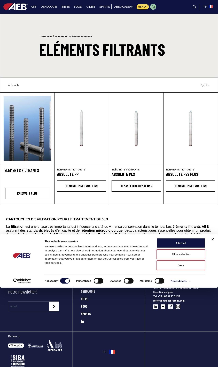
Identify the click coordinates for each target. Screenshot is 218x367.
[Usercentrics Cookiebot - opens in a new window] (22, 360)
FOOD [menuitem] (78, 6)
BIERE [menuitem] (65, 6)
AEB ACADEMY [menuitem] (124, 6)
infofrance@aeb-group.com (168, 300)
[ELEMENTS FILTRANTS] (27, 128)
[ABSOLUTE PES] (136, 128)
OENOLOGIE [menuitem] (49, 6)
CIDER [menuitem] (90, 6)
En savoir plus (27, 193)
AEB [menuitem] (33, 6)
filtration (61, 36)
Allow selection (181, 333)
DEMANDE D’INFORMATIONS (82, 186)
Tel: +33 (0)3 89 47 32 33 (166, 296)
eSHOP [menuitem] (142, 6)
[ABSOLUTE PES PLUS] (191, 128)
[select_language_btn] (208, 7)
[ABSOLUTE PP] (82, 128)
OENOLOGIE (88, 291)
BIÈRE (84, 299)
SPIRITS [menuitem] (104, 6)
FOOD (84, 306)
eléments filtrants (80, 36)
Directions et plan (163, 292)
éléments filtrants (187, 226)
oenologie (46, 36)
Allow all (181, 322)
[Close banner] (213, 318)
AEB (83, 284)
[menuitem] (153, 7)
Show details (179, 360)
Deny (181, 344)
